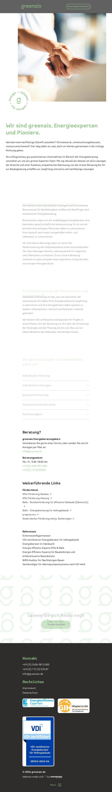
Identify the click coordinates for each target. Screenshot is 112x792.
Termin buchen (56, 628)
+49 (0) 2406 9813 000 (34, 466)
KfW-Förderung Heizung (35, 498)
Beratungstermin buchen (78, 6)
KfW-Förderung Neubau (35, 494)
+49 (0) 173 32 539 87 (34, 470)
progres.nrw (29, 514)
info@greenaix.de (32, 451)
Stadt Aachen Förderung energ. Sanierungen (46, 518)
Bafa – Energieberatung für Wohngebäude (45, 510)
